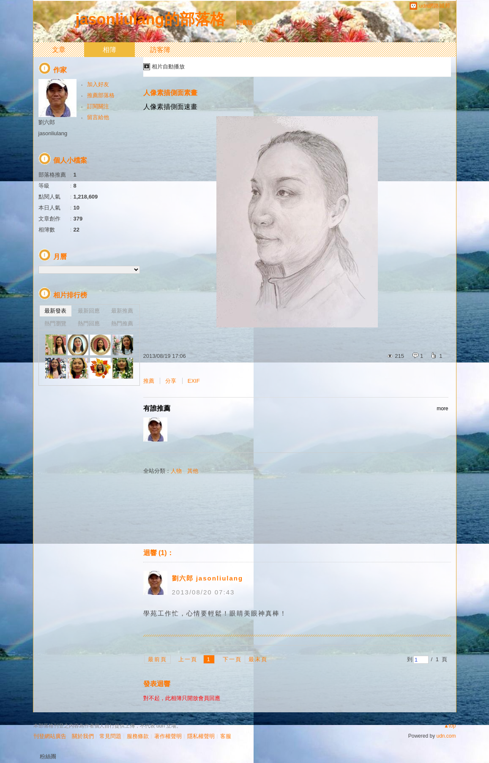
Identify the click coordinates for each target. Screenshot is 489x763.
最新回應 (89, 311)
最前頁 (157, 659)
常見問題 (110, 736)
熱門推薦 (122, 323)
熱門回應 (89, 323)
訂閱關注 (98, 106)
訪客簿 (160, 49)
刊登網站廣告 (49, 736)
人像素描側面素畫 (170, 92)
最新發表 (55, 311)
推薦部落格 (101, 95)
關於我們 (83, 736)
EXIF (194, 381)
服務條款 (138, 736)
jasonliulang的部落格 (150, 19)
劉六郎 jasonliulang (207, 578)
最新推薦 (122, 311)
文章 (59, 49)
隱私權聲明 (201, 736)
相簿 (109, 49)
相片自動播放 (168, 66)
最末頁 (258, 659)
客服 (225, 736)
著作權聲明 (168, 736)
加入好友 (98, 84)
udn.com (446, 736)
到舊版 (244, 22)
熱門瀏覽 (55, 323)
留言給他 (98, 117)
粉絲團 (48, 756)
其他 (192, 471)
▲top (450, 726)
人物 (176, 471)
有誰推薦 (295, 408)
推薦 (148, 381)
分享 (170, 381)
